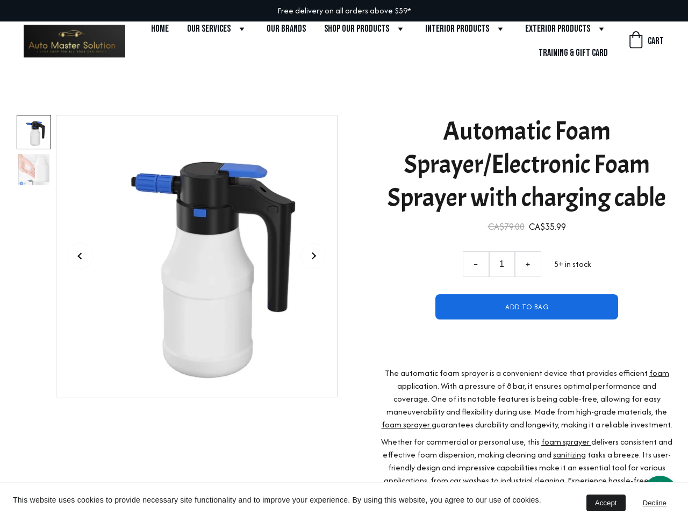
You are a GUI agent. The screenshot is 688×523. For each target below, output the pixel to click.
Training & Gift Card (573, 53)
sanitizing (569, 454)
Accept (606, 503)
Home (160, 28)
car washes (469, 480)
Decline (654, 503)
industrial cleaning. (533, 480)
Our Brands (286, 28)
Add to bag (526, 307)
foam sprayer (407, 424)
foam (659, 373)
